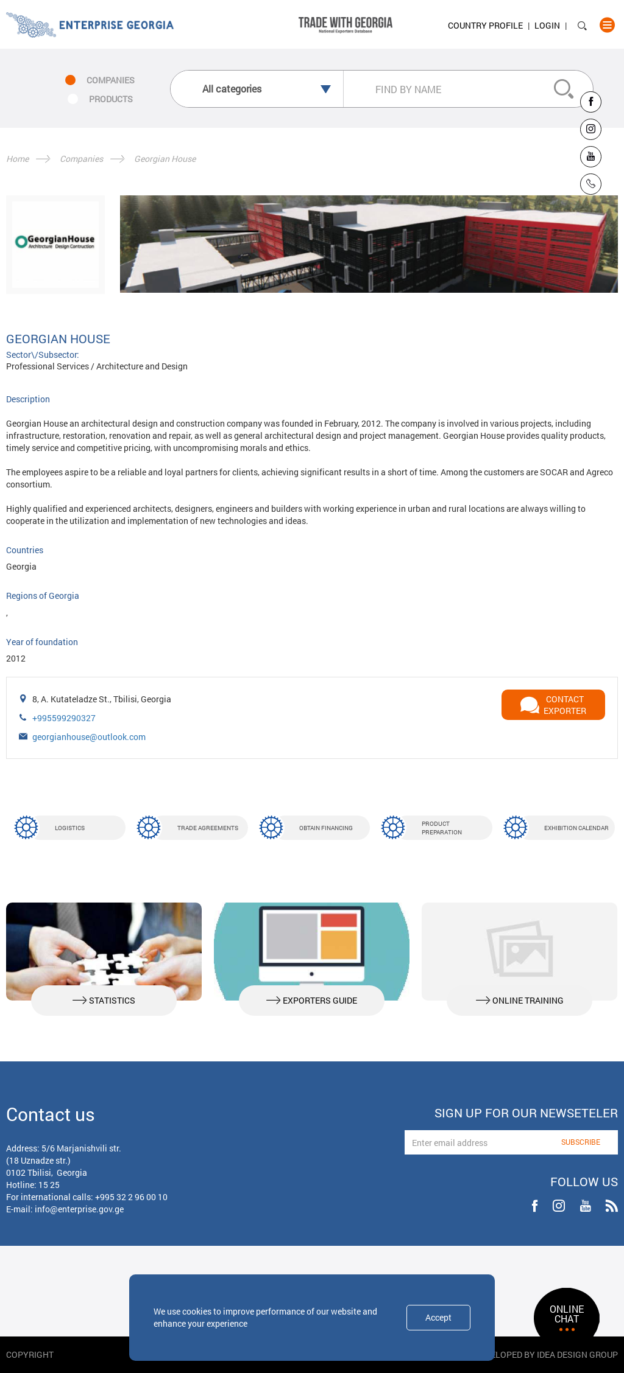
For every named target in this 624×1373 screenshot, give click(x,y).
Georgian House (165, 158)
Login (547, 25)
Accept (438, 1317)
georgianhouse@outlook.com (89, 736)
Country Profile (485, 25)
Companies (81, 158)
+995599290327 (64, 718)
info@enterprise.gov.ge (79, 1209)
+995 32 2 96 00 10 (131, 1197)
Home (17, 158)
